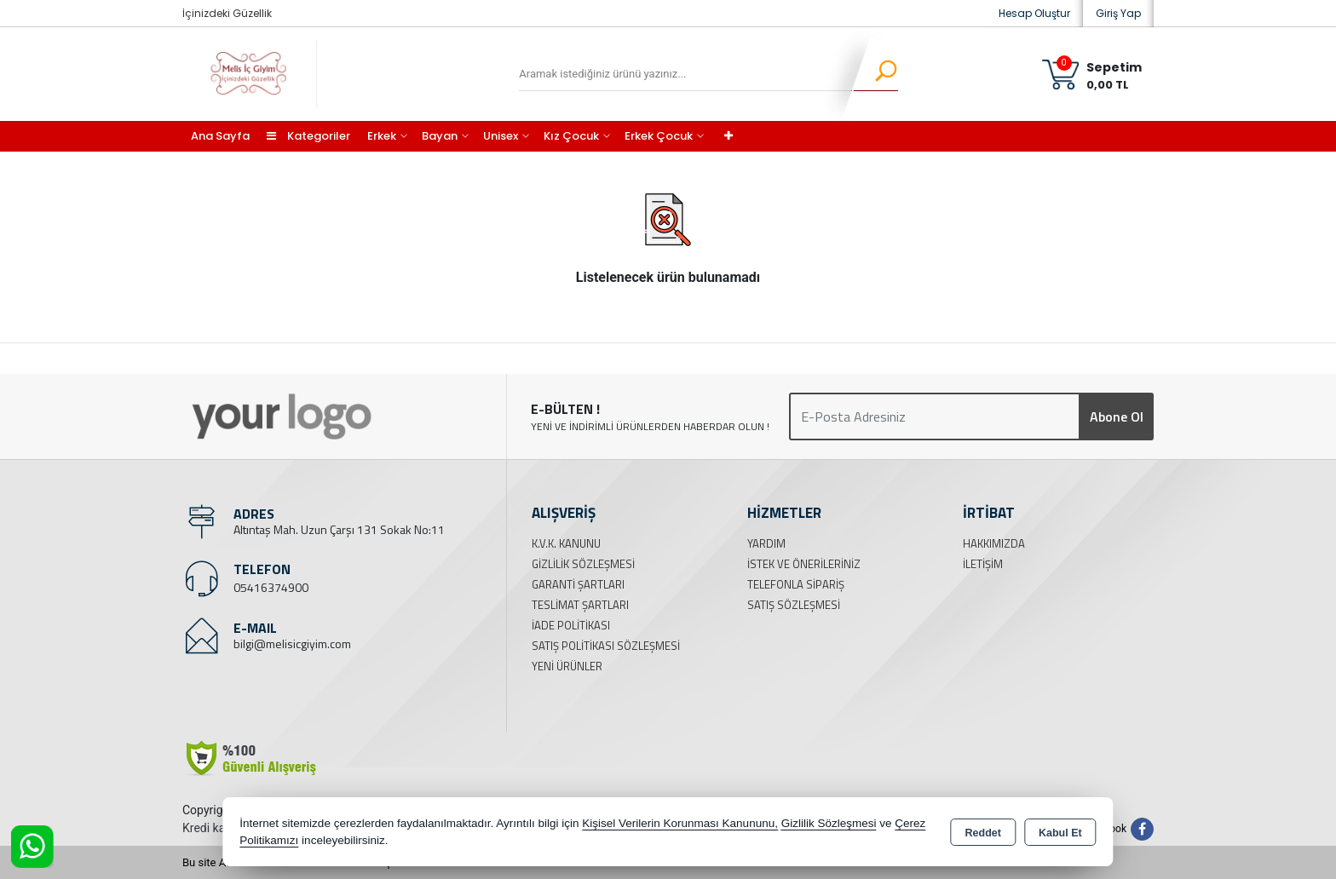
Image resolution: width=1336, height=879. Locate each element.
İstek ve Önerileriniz (804, 563)
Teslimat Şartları (580, 604)
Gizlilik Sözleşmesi (583, 563)
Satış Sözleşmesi (793, 604)
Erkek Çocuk (659, 136)
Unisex (500, 136)
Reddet (983, 833)
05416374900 (270, 587)
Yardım (766, 543)
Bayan (440, 136)
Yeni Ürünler (567, 666)
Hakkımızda (994, 543)
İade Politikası (571, 625)
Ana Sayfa (220, 136)
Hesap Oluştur (1034, 13)
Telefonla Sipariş (795, 584)
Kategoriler (308, 136)
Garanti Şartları (578, 584)
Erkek (381, 136)
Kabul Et (1060, 833)
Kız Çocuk (571, 136)
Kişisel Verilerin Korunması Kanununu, (680, 823)
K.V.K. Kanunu (566, 543)
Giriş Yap (1118, 13)
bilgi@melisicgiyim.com (292, 643)
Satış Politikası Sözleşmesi (606, 645)
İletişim (983, 563)
